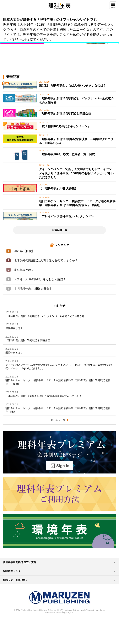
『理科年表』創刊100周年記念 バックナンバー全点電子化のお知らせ (44, 316)
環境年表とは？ (14, 352)
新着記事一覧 (59, 230)
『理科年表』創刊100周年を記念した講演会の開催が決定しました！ (43, 396)
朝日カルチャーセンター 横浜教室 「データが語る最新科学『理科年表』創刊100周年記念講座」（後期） (57, 382)
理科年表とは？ (14, 328)
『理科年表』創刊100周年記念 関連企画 (27, 340)
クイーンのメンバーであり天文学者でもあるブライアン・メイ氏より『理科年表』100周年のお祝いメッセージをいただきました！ (58, 366)
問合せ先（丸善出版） (15, 580)
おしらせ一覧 (60, 420)
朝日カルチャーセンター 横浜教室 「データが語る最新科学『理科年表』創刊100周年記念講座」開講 (57, 410)
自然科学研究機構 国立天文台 (19, 562)
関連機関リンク (12, 571)
